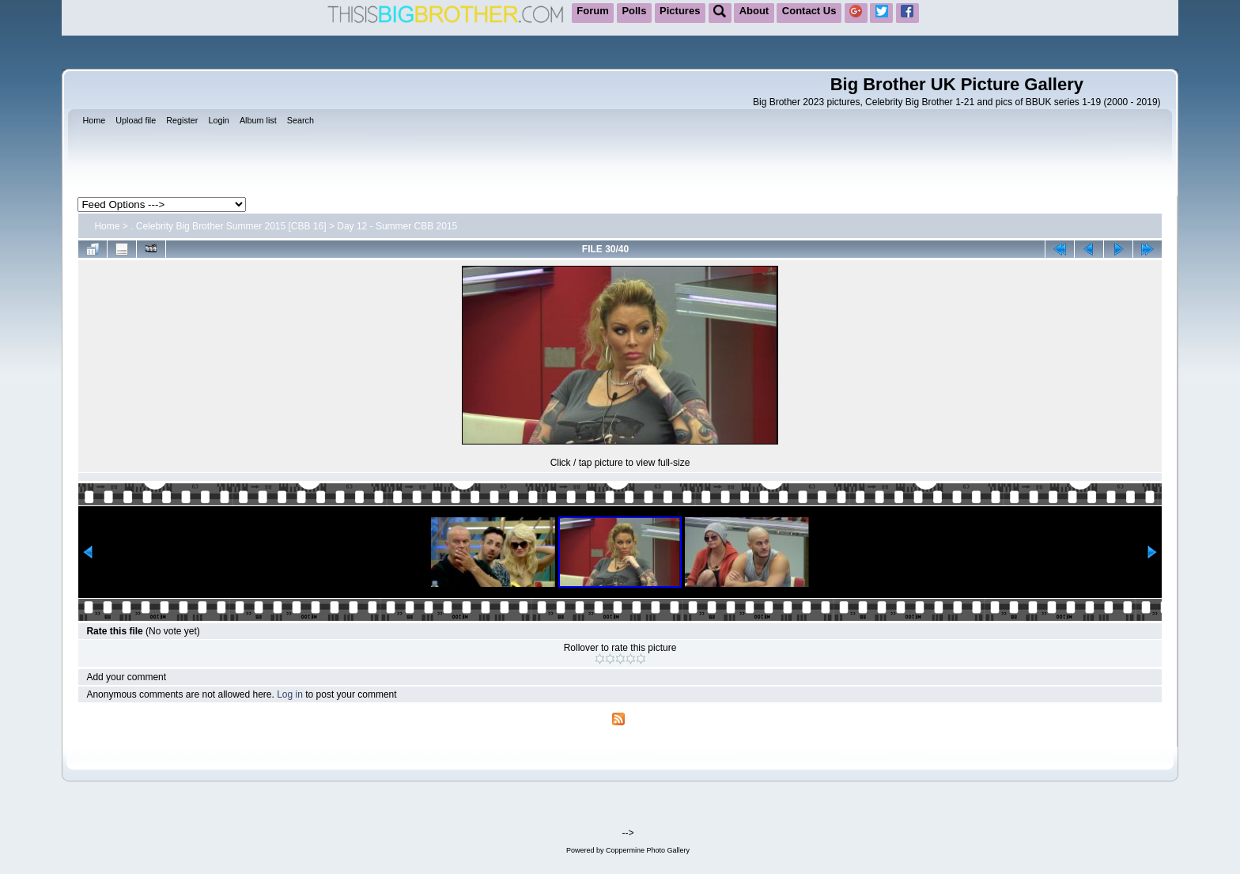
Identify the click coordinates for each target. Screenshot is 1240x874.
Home (106, 226)
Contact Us (809, 11)
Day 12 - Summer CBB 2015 (397, 226)
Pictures (680, 11)
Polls (634, 11)
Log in (290, 694)
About (754, 11)
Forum (592, 11)
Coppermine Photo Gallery (648, 850)
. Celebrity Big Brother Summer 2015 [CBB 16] (228, 226)
